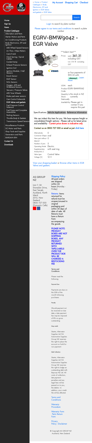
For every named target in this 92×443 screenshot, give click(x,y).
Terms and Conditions (56, 398)
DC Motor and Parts (13, 129)
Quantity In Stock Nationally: (65, 97)
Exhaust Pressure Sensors (16, 65)
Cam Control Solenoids (15, 99)
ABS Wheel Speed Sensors (17, 48)
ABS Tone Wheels (13, 93)
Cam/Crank (11, 54)
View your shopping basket (45, 163)
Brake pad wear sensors (16, 96)
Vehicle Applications (57, 112)
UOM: (63, 85)
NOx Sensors (11, 82)
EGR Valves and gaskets (16, 102)
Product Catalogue (11, 31)
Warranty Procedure (55, 406)
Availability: (66, 102)
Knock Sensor (11, 76)
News (6, 27)
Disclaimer (62, 423)
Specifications (40, 112)
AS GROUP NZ (66, 431)
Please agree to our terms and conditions (53, 28)
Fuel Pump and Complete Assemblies (16, 111)
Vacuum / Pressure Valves (16, 90)
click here (79, 128)
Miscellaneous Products (14, 125)
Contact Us (8, 141)
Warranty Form (57, 411)
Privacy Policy (54, 422)
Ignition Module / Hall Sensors (15, 72)
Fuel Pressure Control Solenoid (15, 106)
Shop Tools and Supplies (15, 132)
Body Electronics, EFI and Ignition (15, 44)
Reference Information (77, 112)
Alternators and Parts (13, 34)
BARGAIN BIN (11, 138)
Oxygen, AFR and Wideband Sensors (14, 86)
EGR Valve (48, 12)
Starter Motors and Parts (15, 37)
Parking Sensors (12, 115)
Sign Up (7, 24)
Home (6, 20)
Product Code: (64, 90)
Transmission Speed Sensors (18, 121)
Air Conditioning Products (15, 40)
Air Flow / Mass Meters (15, 51)
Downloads (8, 145)
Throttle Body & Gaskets (16, 118)
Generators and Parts (14, 135)
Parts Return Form (57, 415)
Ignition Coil (11, 68)
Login (48, 23)
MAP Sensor (11, 79)
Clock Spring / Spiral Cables (15, 58)
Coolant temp (11, 62)
